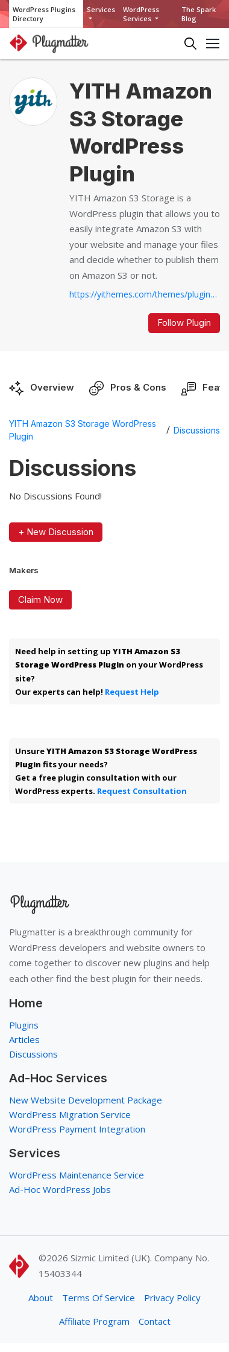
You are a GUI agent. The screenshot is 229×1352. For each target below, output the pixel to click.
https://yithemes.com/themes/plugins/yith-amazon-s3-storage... (144, 294)
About (40, 1298)
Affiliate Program (94, 1321)
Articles (24, 1039)
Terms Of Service (98, 1298)
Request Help (132, 691)
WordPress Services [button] (141, 14)
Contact (155, 1321)
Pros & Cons (138, 387)
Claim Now (40, 599)
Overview (52, 387)
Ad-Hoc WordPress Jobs (60, 1189)
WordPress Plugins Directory (44, 14)
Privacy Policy (172, 1298)
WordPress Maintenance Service (76, 1175)
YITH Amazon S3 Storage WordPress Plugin (82, 429)
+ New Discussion (55, 532)
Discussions (197, 430)
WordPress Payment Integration (77, 1129)
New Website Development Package (85, 1100)
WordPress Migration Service (70, 1114)
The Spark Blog (198, 14)
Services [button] (101, 9)
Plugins (24, 1025)
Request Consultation (142, 790)
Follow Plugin (184, 322)
